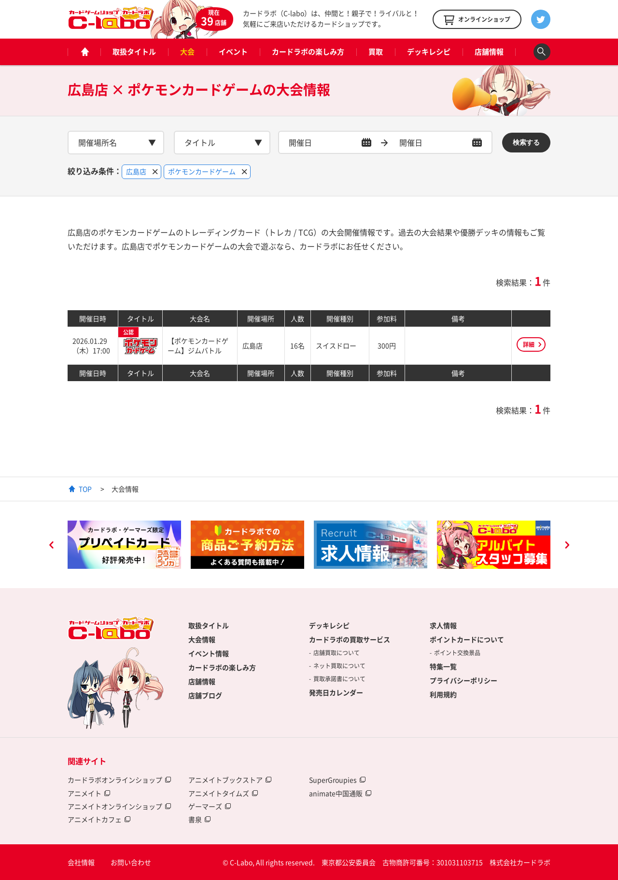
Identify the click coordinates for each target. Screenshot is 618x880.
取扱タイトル (134, 51)
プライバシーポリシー (463, 680)
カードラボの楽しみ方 (308, 51)
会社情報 (81, 862)
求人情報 (443, 625)
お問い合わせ (131, 862)
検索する (526, 142)
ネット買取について (339, 665)
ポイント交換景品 (457, 652)
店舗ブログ (205, 695)
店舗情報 (489, 51)
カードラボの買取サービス (349, 639)
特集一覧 (443, 666)
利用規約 (443, 694)
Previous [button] (51, 546)
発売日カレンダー (336, 692)
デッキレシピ (428, 51)
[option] (124, 545)
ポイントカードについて (467, 639)
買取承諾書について (339, 678)
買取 (375, 51)
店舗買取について (336, 652)
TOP (85, 489)
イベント (233, 51)
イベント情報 (208, 653)
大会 (187, 51)
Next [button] (567, 546)
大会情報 (201, 639)
